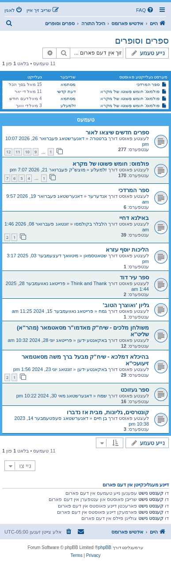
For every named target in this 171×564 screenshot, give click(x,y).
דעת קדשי (66, 91)
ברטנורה (98, 138)
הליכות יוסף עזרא (127, 249)
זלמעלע (68, 105)
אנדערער (97, 196)
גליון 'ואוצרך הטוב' (126, 305)
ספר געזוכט (135, 389)
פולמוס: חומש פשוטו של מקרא (130, 91)
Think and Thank (89, 283)
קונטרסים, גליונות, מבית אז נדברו (108, 412)
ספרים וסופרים (142, 40)
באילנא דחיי (134, 218)
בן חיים (100, 418)
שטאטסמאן (95, 255)
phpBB (104, 547)
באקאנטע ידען (92, 340)
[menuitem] (145, 10)
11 (17, 152)
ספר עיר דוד (134, 277)
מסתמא (68, 84)
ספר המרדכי (148, 84)
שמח (102, 395)
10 (27, 152)
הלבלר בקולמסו (90, 223)
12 (8, 152)
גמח (103, 311)
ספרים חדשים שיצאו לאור (117, 132)
